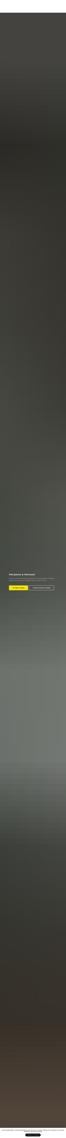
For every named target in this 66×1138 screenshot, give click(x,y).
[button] (18, 587)
